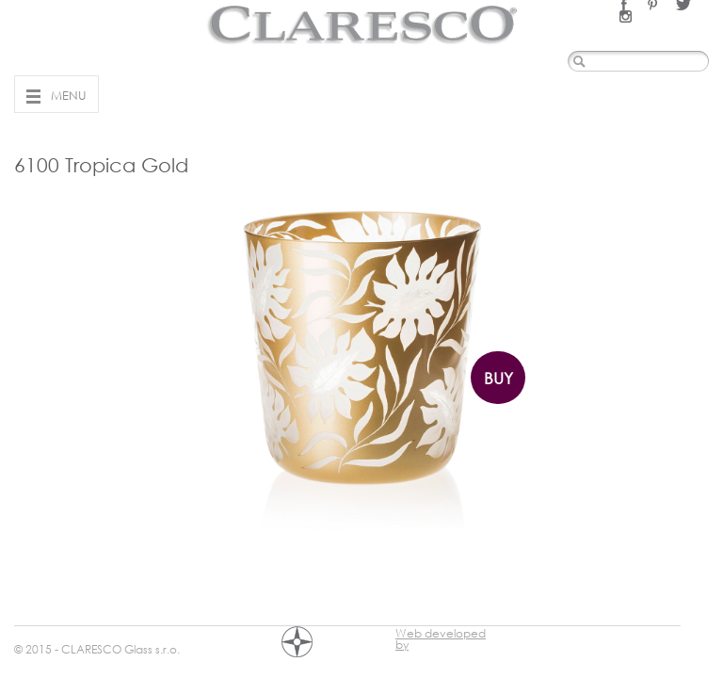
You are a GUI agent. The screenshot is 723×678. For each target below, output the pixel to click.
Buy (498, 378)
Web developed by (440, 635)
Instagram (625, 16)
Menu (69, 95)
